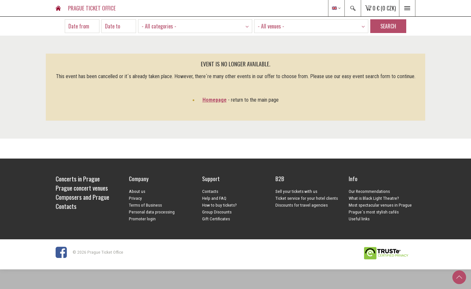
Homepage (214, 100)
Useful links (359, 218)
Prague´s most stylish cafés (374, 211)
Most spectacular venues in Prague (380, 205)
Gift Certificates (216, 218)
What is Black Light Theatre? (374, 198)
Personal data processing (152, 211)
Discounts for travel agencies (301, 205)
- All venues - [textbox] (271, 26)
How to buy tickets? (219, 205)
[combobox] (195, 26)
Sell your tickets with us (296, 191)
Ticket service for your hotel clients (306, 198)
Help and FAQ (214, 198)
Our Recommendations (369, 191)
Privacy (135, 198)
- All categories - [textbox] (159, 26)
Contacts (210, 191)
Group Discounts (217, 211)
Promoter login (142, 218)
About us (137, 191)
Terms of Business (145, 205)
